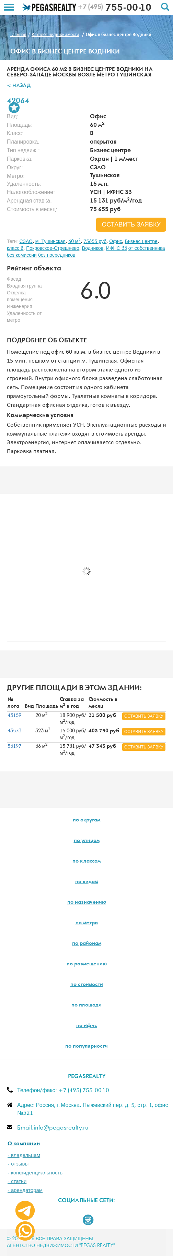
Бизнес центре (141, 241)
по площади (86, 1005)
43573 (14, 731)
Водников (92, 248)
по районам (86, 943)
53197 (14, 746)
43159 (14, 715)
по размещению (87, 964)
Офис (115, 241)
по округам (86, 820)
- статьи (17, 1181)
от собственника (146, 248)
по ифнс (86, 1026)
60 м (74, 241)
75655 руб (94, 241)
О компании (24, 1144)
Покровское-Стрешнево (52, 248)
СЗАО (25, 241)
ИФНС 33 (116, 248)
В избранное (14, 107)
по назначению (86, 902)
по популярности (86, 1046)
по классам (86, 861)
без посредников (57, 255)
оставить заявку (131, 225)
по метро (87, 923)
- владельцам (24, 1155)
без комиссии (22, 255)
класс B (15, 248)
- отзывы (18, 1164)
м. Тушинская (50, 241)
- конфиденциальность (35, 1172)
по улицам (87, 841)
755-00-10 (114, 8)
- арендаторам (25, 1190)
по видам (86, 882)
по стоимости (86, 985)
